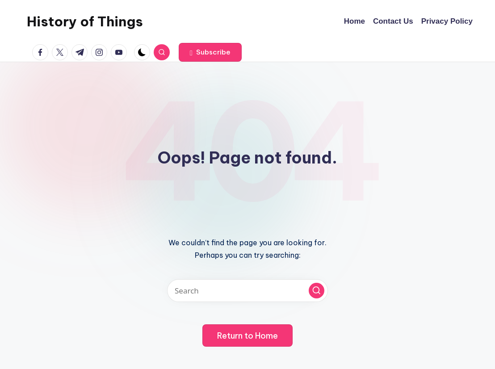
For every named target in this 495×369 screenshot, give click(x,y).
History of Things (85, 21)
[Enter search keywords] (247, 290)
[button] (210, 52)
